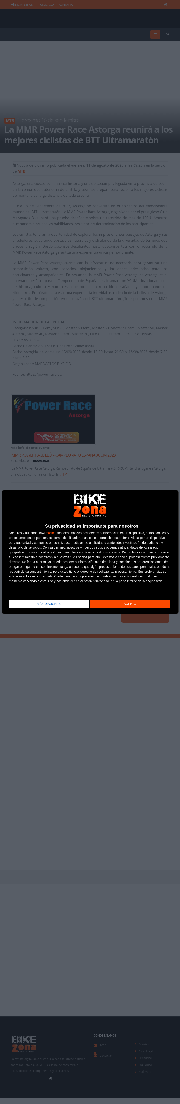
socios (51, 533)
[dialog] (90, 552)
